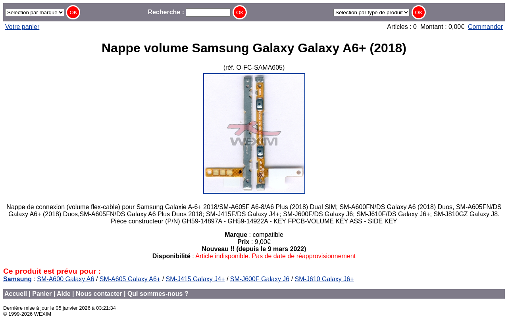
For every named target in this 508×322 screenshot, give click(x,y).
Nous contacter (99, 293)
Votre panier (22, 26)
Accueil (15, 293)
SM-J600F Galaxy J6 (259, 279)
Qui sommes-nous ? (158, 293)
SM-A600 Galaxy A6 (65, 279)
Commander (485, 26)
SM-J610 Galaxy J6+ (324, 279)
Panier (42, 293)
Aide (64, 293)
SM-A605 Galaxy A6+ (130, 279)
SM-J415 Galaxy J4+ (195, 279)
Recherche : (189, 12)
